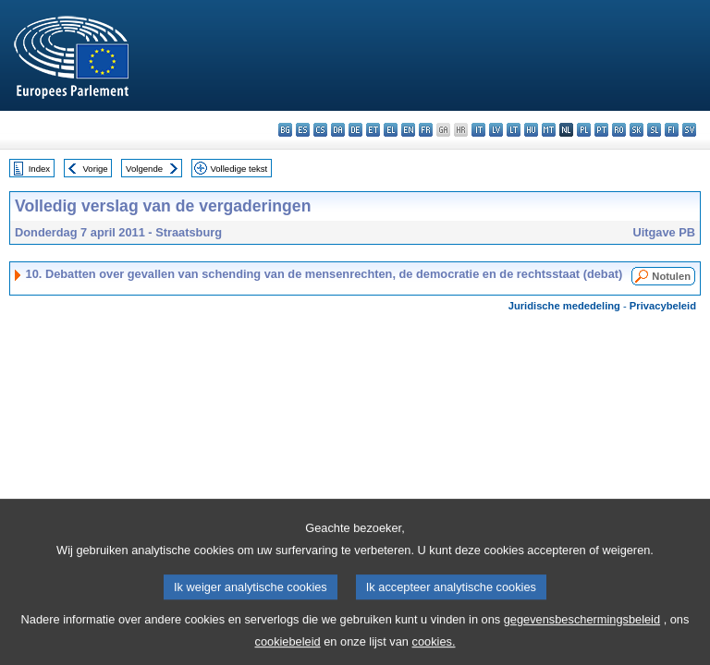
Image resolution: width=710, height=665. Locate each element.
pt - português (601, 130)
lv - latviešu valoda (496, 130)
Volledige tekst (238, 168)
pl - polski (584, 130)
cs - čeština (320, 130)
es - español (303, 130)
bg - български (285, 130)
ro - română (619, 130)
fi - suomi (672, 130)
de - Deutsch (355, 130)
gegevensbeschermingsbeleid (582, 637)
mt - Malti (549, 130)
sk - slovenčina (636, 130)
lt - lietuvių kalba (513, 130)
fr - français (426, 130)
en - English (408, 130)
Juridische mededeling (564, 305)
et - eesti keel (373, 130)
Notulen (671, 276)
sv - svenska (689, 130)
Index (39, 168)
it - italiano (478, 130)
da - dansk (338, 130)
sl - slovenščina (654, 130)
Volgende (144, 168)
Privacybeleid (663, 305)
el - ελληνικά (391, 130)
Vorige (95, 168)
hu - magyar (531, 130)
